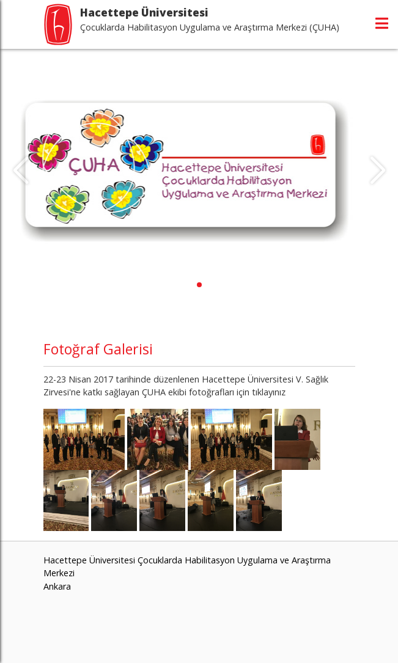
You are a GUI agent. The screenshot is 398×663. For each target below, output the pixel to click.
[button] (199, 284)
